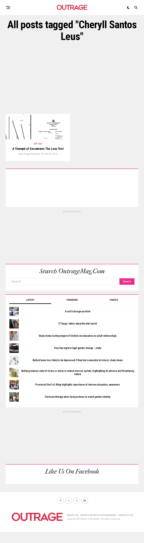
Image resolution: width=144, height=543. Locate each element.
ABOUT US (72, 526)
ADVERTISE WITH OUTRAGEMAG (98, 526)
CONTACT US (125, 526)
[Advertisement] (72, 78)
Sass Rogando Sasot (29, 164)
